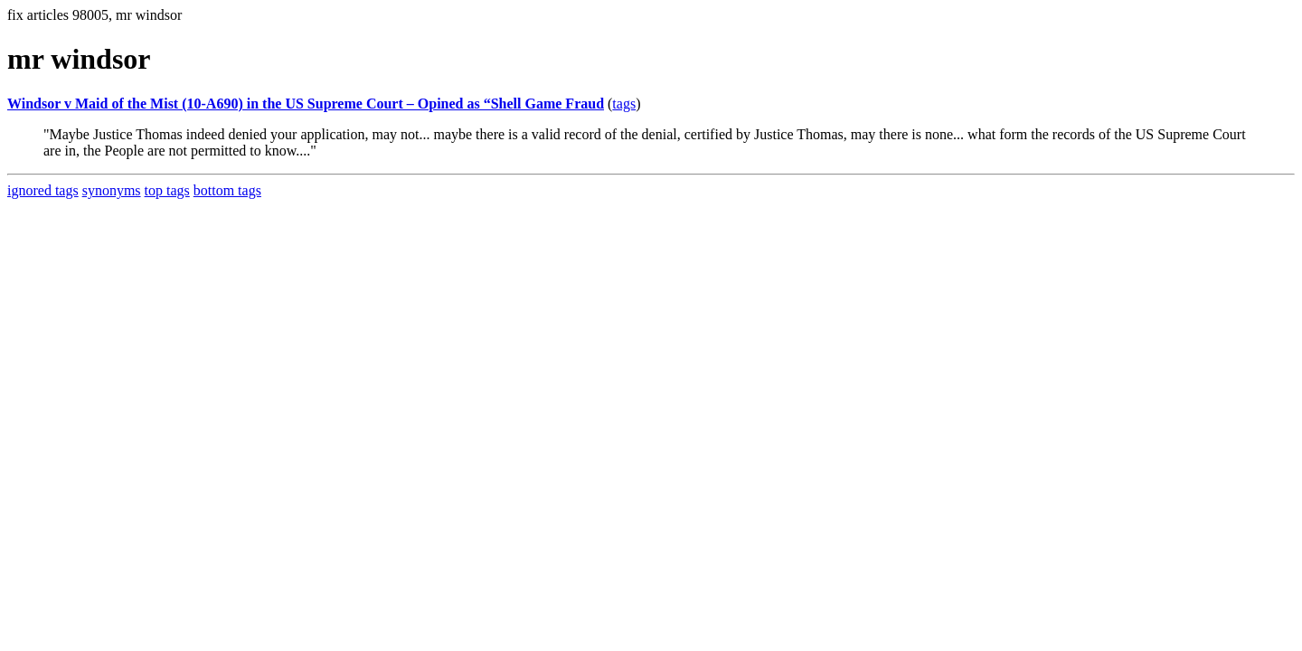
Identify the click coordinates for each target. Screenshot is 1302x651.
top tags (167, 190)
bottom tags (227, 190)
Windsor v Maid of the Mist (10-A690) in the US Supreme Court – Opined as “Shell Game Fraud (305, 103)
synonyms (111, 190)
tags (624, 103)
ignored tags (43, 190)
